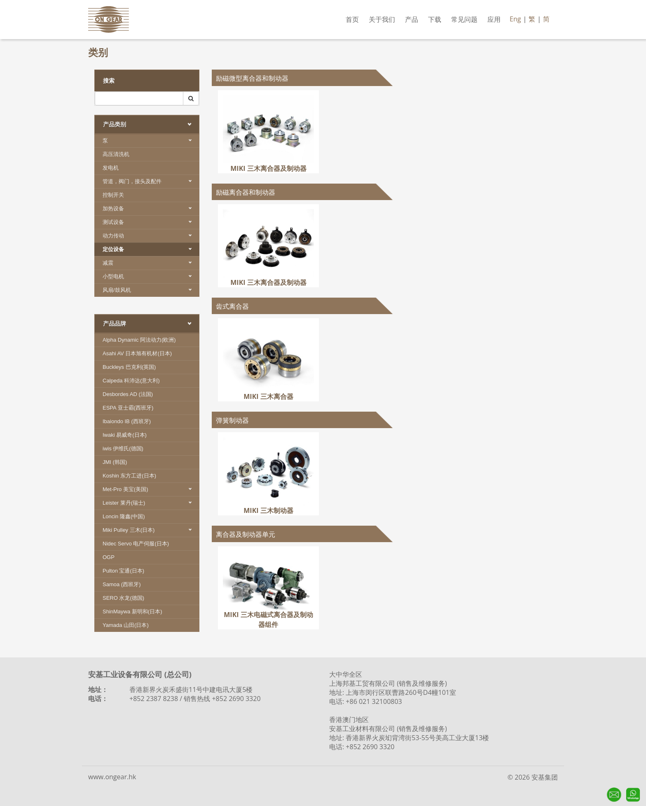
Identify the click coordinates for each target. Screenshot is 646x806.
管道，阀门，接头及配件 (151, 181)
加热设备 (151, 208)
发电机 (111, 168)
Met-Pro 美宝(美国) (151, 489)
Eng (515, 18)
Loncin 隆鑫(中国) (124, 516)
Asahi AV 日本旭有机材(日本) (137, 353)
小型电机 (151, 276)
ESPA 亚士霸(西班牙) (128, 408)
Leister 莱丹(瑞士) (151, 503)
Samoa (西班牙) (121, 584)
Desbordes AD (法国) (128, 394)
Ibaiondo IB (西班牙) (127, 421)
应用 (494, 19)
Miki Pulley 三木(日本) (151, 530)
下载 (434, 19)
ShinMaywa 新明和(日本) (132, 611)
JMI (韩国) (115, 462)
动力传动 (151, 235)
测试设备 (151, 222)
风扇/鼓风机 (151, 290)
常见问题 (464, 19)
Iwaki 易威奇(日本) (125, 435)
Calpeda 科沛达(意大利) (131, 380)
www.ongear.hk (112, 776)
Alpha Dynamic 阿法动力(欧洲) (139, 340)
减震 (151, 263)
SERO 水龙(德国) (123, 598)
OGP (109, 557)
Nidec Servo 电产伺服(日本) (136, 543)
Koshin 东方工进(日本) (129, 476)
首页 (352, 19)
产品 (411, 19)
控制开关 (113, 195)
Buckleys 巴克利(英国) (129, 367)
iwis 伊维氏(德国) (123, 448)
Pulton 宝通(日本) (123, 571)
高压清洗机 (116, 154)
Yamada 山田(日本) (126, 625)
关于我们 (382, 19)
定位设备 (151, 249)
